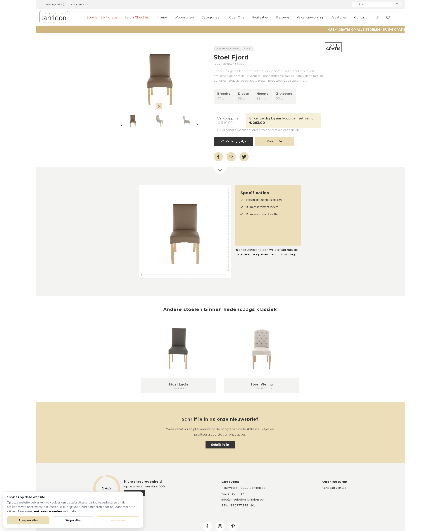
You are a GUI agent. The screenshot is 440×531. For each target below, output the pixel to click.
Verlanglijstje (233, 141)
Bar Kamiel (78, 4)
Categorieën (212, 17)
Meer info (274, 141)
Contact (360, 17)
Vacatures (339, 17)
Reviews (282, 17)
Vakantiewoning (310, 17)
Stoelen (248, 48)
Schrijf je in (220, 444)
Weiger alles (72, 520)
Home (163, 17)
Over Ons (237, 17)
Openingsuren (55, 4)
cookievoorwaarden (47, 511)
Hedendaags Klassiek (227, 48)
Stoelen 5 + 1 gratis (103, 17)
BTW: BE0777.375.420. (238, 505)
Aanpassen (118, 520)
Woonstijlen (185, 17)
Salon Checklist (138, 17)
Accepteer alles (28, 520)
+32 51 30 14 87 (232, 493)
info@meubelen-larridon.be (242, 499)
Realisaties (260, 17)
